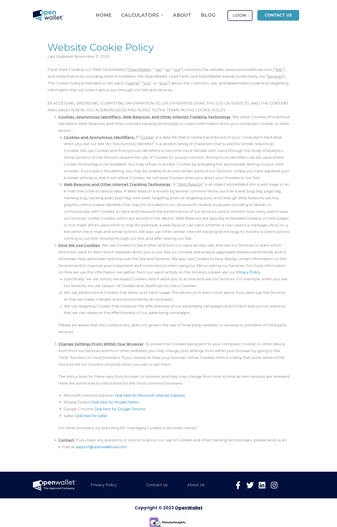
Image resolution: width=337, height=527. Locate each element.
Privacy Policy (249, 272)
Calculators (142, 15)
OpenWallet (189, 508)
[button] (278, 15)
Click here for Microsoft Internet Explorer (152, 395)
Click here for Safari (92, 415)
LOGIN (241, 15)
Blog (208, 15)
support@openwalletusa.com (103, 447)
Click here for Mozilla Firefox (117, 402)
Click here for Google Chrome (121, 409)
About (182, 15)
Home (103, 15)
